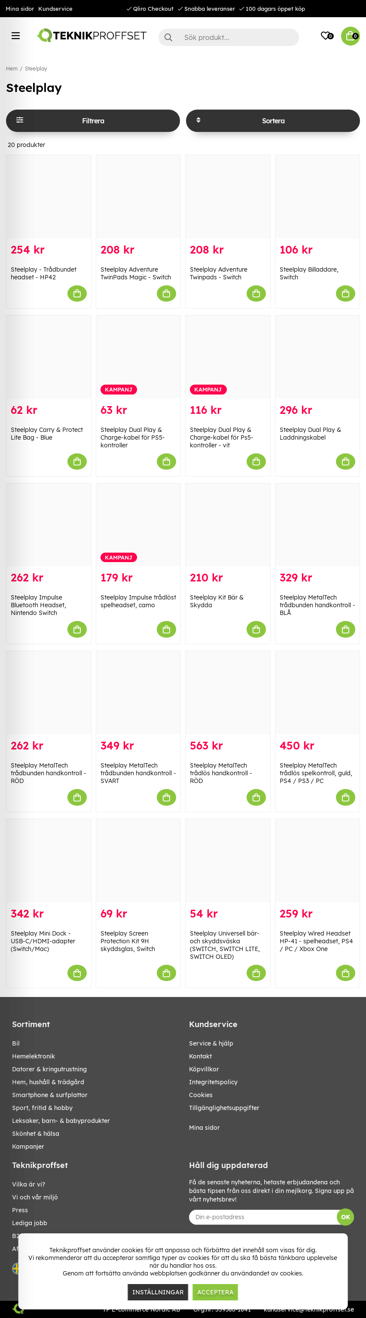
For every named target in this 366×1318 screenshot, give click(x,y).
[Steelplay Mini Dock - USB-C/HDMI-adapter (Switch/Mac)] (48, 860)
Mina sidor (20, 8)
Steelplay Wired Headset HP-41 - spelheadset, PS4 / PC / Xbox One (316, 941)
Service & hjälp (211, 1043)
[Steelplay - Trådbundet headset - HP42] (48, 197)
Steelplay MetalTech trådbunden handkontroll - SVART (138, 773)
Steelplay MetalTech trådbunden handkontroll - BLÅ (317, 605)
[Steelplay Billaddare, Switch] (317, 197)
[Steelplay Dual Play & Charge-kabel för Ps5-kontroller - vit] (228, 357)
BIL (16, 1043)
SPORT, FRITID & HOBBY (42, 1108)
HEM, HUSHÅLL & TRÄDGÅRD (48, 1082)
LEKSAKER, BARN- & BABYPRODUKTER (61, 1121)
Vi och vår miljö (35, 1197)
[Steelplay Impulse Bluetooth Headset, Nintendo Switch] (48, 525)
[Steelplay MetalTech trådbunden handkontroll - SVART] (138, 692)
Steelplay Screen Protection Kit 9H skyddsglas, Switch (128, 941)
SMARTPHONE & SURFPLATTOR (50, 1095)
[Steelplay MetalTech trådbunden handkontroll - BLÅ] (317, 525)
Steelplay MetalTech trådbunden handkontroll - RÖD (48, 773)
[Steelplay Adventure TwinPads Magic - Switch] (138, 197)
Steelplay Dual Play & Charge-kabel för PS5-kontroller (133, 437)
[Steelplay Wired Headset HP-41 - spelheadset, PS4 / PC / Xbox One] (317, 860)
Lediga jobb (29, 1223)
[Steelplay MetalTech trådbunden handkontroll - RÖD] (48, 692)
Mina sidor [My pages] (204, 1127)
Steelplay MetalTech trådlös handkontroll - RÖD (221, 773)
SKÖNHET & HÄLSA (35, 1134)
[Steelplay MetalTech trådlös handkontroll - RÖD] (228, 692)
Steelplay (36, 68)
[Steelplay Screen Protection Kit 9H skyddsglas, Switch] (138, 860)
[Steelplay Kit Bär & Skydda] (228, 525)
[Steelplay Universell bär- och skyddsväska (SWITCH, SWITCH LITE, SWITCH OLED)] (228, 860)
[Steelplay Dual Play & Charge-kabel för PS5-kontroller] (138, 357)
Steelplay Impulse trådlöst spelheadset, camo (138, 601)
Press (20, 1210)
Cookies (201, 1095)
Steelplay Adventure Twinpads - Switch (218, 273)
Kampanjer (28, 1146)
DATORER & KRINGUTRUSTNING (49, 1069)
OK (345, 1217)
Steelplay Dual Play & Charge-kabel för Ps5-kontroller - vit (221, 437)
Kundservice (55, 8)
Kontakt (200, 1056)
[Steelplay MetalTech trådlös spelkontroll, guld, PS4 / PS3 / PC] (317, 692)
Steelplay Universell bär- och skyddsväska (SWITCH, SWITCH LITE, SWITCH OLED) (225, 945)
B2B (18, 1236)
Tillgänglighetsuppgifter (224, 1108)
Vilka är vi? (28, 1184)
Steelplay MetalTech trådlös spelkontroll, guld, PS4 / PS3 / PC (316, 773)
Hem (12, 68)
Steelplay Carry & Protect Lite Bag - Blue (47, 433)
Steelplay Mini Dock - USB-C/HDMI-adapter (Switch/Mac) (43, 941)
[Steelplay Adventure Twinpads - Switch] (228, 197)
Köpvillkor (204, 1069)
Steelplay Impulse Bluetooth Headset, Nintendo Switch (38, 605)
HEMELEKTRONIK (33, 1056)
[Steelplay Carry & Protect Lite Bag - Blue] (48, 357)
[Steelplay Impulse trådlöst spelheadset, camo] (138, 525)
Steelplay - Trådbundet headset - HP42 (43, 273)
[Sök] (229, 37)
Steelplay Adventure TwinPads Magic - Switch (136, 273)
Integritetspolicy (213, 1082)
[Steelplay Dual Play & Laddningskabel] (317, 357)
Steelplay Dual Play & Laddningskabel (310, 433)
